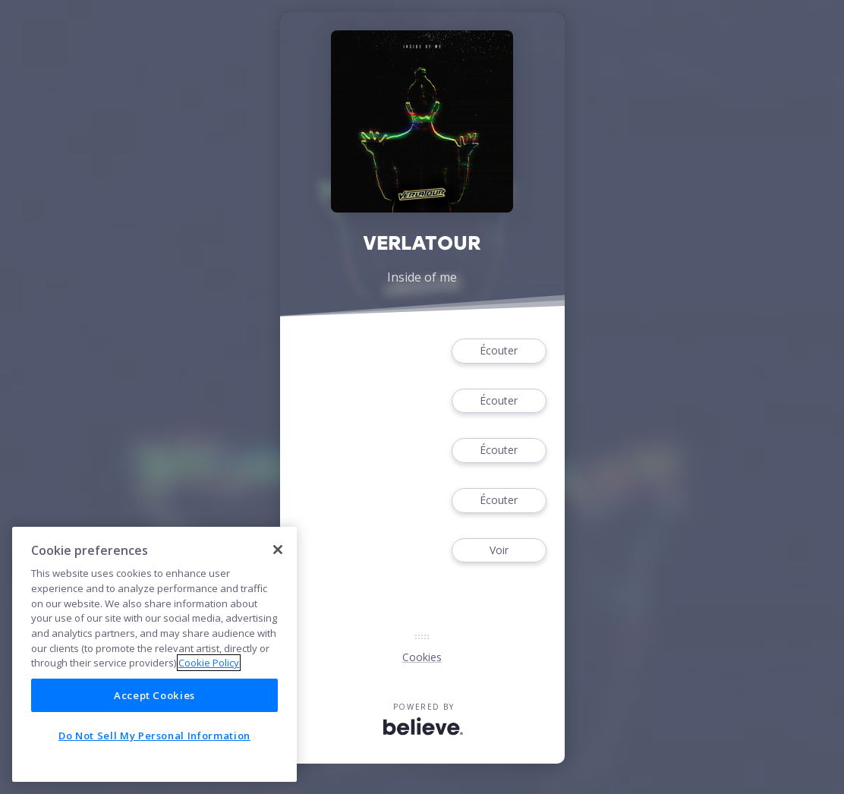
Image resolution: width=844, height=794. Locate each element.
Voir (498, 550)
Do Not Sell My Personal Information (154, 735)
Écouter (498, 351)
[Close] (277, 549)
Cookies (422, 657)
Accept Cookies (154, 695)
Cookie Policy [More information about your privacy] (208, 663)
